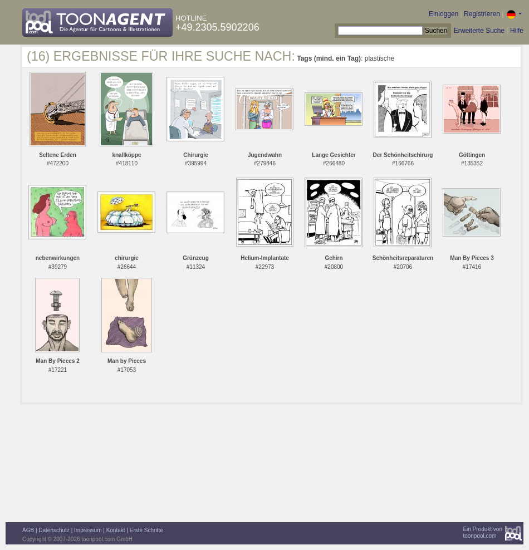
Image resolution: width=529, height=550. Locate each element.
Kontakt (115, 530)
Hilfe (516, 31)
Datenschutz (54, 530)
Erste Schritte (146, 530)
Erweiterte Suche (479, 31)
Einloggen (443, 14)
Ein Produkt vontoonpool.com (482, 532)
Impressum (87, 530)
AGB (28, 530)
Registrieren (482, 14)
